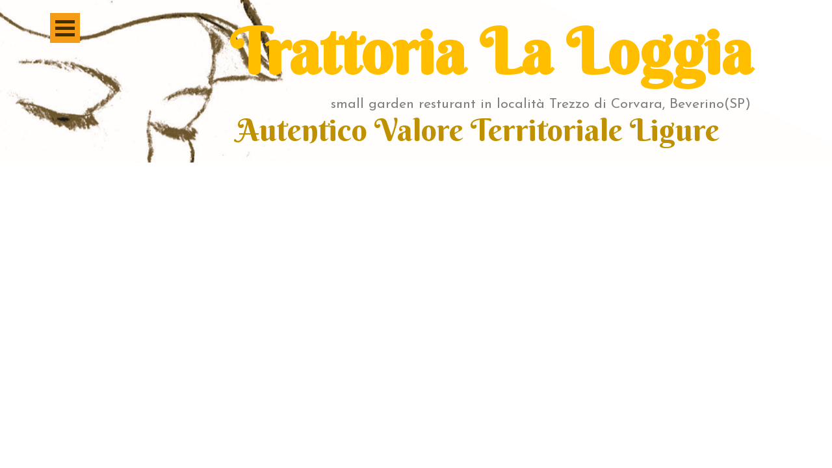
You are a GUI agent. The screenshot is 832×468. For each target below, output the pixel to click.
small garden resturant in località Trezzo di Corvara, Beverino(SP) (541, 104)
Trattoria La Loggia (491, 51)
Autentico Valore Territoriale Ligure (478, 130)
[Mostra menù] (65, 28)
